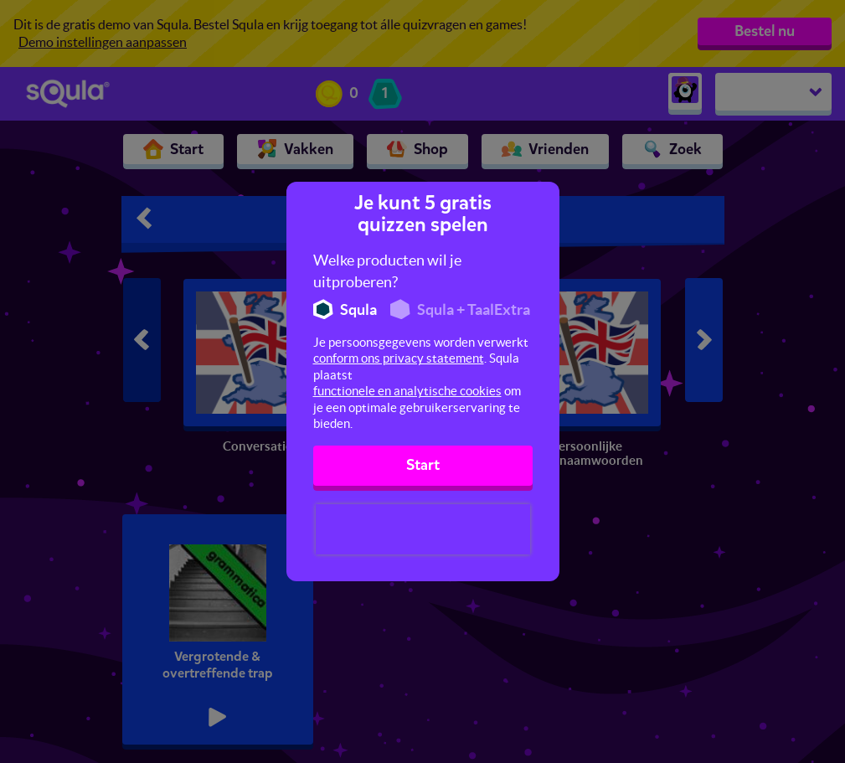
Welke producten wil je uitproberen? (387, 271)
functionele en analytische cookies (407, 391)
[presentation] (423, 529)
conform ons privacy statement (398, 358)
